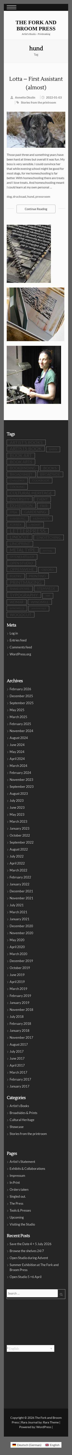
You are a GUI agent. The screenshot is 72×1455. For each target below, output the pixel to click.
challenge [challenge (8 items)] (17, 480)
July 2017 (17, 1051)
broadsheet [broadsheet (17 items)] (21, 474)
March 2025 (18, 717)
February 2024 (20, 773)
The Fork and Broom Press (36, 25)
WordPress (43, 1427)
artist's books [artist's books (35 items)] (26, 442)
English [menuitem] (14, 1348)
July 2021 (17, 905)
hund (30, 196)
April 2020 (17, 947)
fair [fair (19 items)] (44, 506)
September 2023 (22, 787)
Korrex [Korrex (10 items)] (16, 524)
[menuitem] (30, 1348)
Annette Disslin (25, 97)
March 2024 (18, 766)
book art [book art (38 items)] (21, 455)
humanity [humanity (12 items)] (41, 518)
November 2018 (21, 1010)
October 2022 (20, 835)
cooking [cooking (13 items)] (17, 486)
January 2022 (19, 884)
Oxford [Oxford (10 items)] (47, 569)
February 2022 (20, 877)
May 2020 (17, 940)
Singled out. (18, 1196)
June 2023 (17, 807)
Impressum (17, 1175)
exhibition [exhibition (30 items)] (21, 505)
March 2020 (18, 954)
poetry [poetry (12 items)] (16, 576)
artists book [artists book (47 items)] (26, 448)
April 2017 (17, 1065)
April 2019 (17, 982)
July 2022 (17, 856)
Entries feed (18, 640)
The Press (16, 1203)
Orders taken (19, 1189)
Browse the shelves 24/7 (27, 1251)
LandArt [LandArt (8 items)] (35, 524)
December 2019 (21, 961)
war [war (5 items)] (48, 595)
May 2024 (17, 752)
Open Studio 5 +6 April (25, 1277)
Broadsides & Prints (23, 1113)
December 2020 (21, 926)
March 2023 (18, 821)
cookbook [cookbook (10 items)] (40, 480)
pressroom (42, 196)
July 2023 (17, 800)
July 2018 (17, 1017)
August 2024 (19, 738)
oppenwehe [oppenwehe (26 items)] (22, 569)
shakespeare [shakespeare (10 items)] (20, 588)
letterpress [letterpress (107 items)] (28, 531)
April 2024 (17, 759)
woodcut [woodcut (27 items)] (20, 614)
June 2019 (17, 975)
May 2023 (17, 814)
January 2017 (19, 1086)
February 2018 (20, 1024)
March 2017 (18, 1072)
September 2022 (22, 842)
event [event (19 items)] (42, 499)
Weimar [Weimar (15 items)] (16, 602)
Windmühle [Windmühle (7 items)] (38, 608)
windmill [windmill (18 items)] (40, 602)
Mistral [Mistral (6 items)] (47, 550)
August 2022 (19, 849)
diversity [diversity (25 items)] (19, 499)
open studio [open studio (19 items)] (21, 563)
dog (9, 196)
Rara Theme (51, 1422)
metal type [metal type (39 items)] (22, 550)
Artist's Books (19, 1106)
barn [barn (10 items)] (53, 449)
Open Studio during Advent (29, 1258)
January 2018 (19, 1030)
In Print (15, 1182)
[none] (30, 1348)
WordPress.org (20, 654)
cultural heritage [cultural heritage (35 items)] (31, 492)
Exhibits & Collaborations (27, 1169)
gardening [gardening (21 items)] (35, 512)
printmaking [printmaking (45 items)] (26, 582)
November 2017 (21, 1037)
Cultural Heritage (22, 1120)
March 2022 (18, 870)
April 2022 (17, 863)
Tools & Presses (20, 1210)
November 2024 (21, 731)
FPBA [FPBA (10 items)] (13, 512)
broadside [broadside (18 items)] (50, 474)
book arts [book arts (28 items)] (21, 461)
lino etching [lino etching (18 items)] (49, 537)
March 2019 (18, 989)
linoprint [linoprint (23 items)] (20, 543)
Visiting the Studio (22, 1224)
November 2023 (21, 780)
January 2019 (19, 1003)
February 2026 (20, 689)
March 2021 (18, 912)
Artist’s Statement (22, 1162)
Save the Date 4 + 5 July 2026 (30, 1244)
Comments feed (21, 647)
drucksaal (19, 196)
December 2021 (21, 891)
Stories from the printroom (38, 102)
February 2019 (20, 996)
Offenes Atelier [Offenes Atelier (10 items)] (22, 556)
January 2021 (19, 919)
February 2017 (20, 1079)
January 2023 (19, 828)
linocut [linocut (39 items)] (19, 537)
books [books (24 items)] (50, 468)
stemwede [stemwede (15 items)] (46, 588)
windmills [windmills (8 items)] (17, 608)
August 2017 (19, 1044)
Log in (14, 633)
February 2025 (20, 724)
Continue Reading (36, 209)
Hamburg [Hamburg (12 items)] (18, 518)
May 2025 (17, 710)
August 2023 (19, 793)
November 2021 (21, 898)
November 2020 (21, 933)
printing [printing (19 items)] (37, 576)
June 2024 (17, 745)
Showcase (17, 1127)
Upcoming (17, 1217)
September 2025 (22, 703)
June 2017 (17, 1058)
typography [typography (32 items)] (24, 594)
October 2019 (20, 968)
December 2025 (21, 696)
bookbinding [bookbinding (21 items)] (23, 468)
